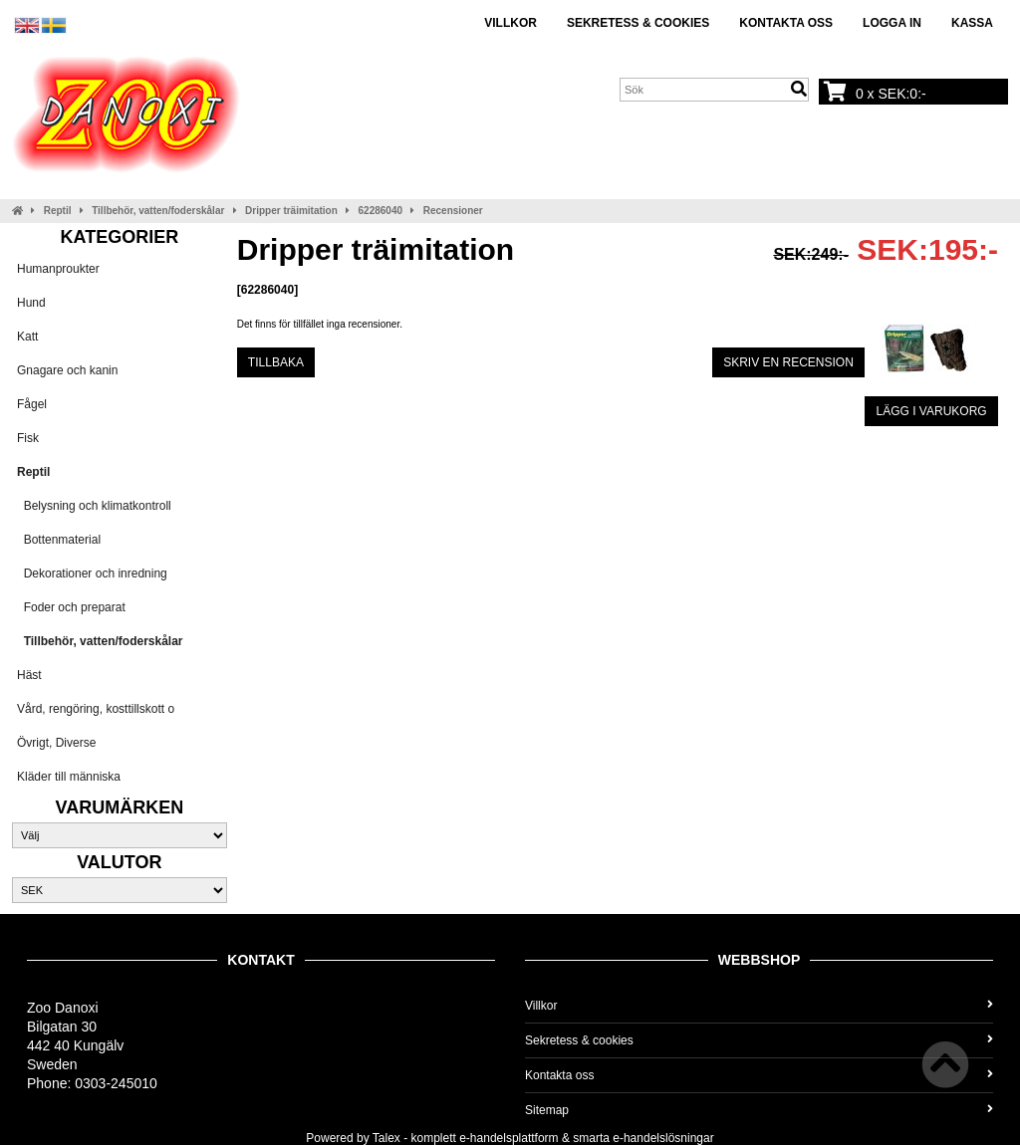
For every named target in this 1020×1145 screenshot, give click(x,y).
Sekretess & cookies (638, 23)
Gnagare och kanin (67, 370)
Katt (27, 337)
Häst (29, 675)
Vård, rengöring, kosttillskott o (95, 709)
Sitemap (759, 1110)
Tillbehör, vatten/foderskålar (158, 210)
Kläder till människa (69, 777)
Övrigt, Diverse (56, 743)
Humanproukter (58, 269)
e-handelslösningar (663, 1138)
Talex (386, 1138)
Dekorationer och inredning (92, 573)
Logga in (892, 23)
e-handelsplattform (508, 1138)
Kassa (972, 23)
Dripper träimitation (291, 210)
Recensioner (453, 210)
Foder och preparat (71, 607)
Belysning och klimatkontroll (94, 506)
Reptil (58, 210)
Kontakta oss (786, 23)
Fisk (28, 438)
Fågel (32, 404)
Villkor (510, 23)
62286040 (381, 210)
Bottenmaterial (59, 540)
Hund (31, 303)
